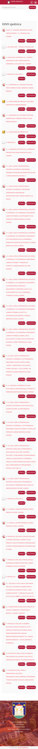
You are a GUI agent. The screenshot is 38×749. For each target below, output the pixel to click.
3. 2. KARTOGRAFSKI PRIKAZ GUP (17, 132)
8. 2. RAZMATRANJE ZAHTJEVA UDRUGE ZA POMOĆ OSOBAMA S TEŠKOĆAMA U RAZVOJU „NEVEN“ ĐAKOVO (20, 610)
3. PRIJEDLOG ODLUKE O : (14, 74)
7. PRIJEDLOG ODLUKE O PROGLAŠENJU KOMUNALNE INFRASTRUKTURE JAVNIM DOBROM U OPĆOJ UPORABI (19, 563)
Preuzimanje (31, 41)
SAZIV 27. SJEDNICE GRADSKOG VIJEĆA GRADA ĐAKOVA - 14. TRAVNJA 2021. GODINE (19, 33)
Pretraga (32, 7)
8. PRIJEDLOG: (11, 577)
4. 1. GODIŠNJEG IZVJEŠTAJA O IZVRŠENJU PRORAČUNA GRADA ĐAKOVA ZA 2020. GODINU (20, 152)
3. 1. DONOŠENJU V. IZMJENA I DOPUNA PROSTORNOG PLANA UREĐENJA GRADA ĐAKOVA (19, 88)
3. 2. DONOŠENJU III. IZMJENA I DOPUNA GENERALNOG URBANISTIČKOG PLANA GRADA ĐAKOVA (19, 118)
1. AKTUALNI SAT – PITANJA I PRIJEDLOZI (20, 47)
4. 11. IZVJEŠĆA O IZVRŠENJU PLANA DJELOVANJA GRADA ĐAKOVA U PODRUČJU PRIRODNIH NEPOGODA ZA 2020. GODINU (20, 388)
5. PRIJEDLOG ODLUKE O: (14, 499)
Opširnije (21, 41)
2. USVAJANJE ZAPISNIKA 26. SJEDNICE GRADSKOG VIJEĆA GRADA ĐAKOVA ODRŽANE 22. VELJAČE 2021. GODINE (19, 60)
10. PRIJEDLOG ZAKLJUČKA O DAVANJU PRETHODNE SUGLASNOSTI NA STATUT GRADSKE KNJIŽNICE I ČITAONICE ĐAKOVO (20, 656)
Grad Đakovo (23, 747)
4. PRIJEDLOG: (11, 142)
